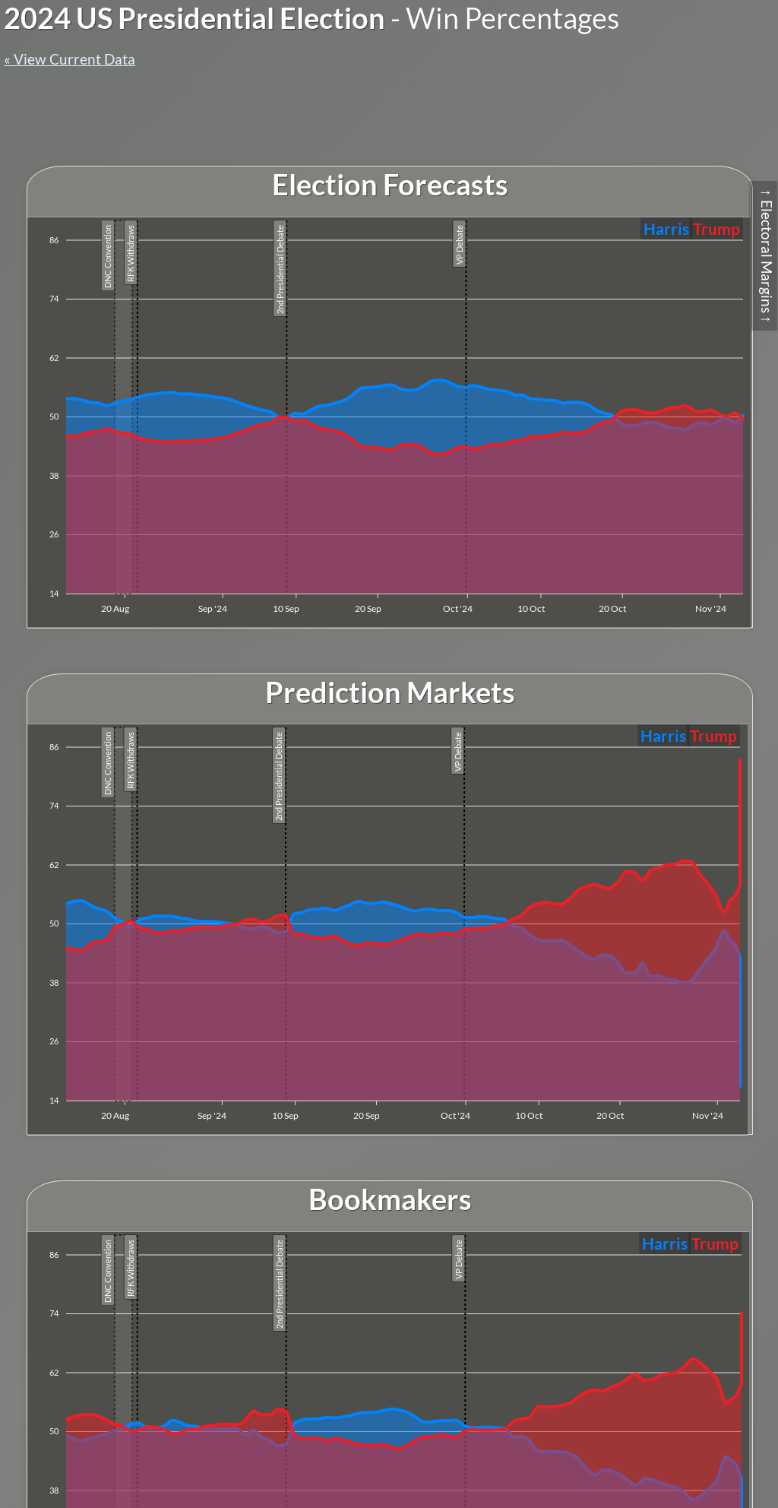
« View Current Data (69, 59)
